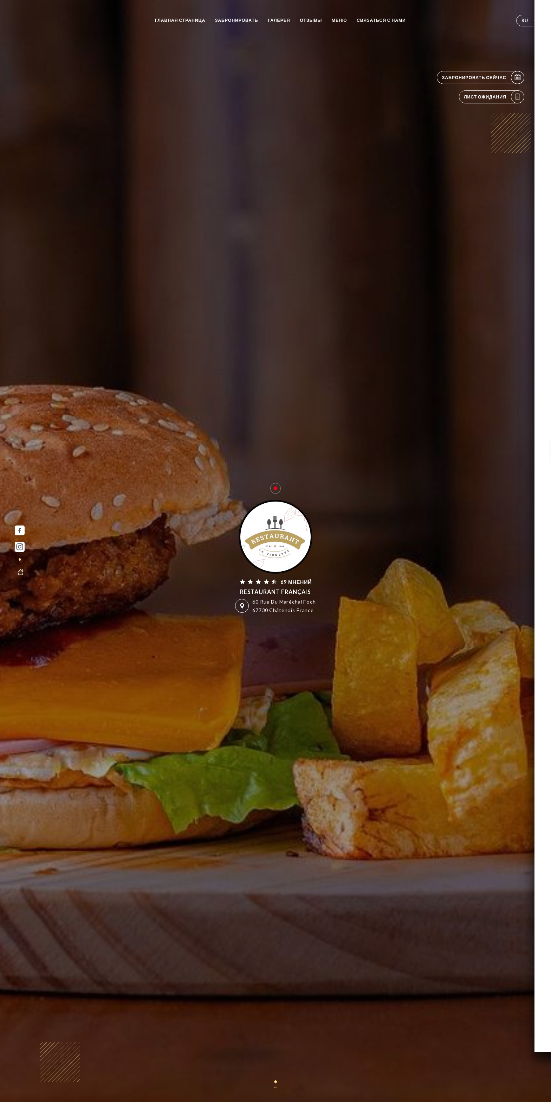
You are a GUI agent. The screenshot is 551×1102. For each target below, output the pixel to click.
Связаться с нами (381, 20)
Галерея (279, 20)
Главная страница (180, 20)
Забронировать (236, 20)
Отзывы (311, 20)
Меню (339, 20)
